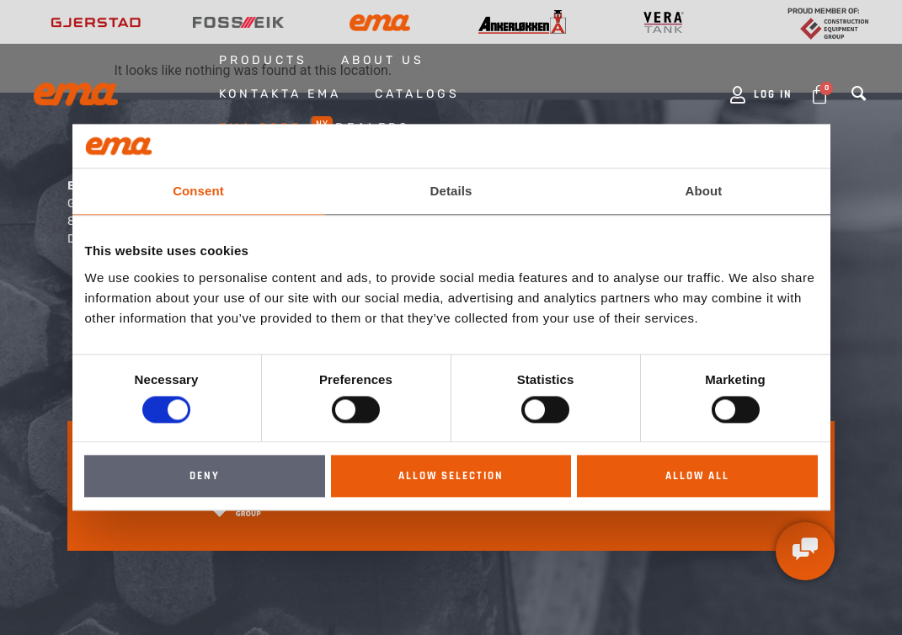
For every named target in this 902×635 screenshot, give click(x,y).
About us (382, 60)
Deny (204, 476)
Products (263, 60)
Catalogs (417, 94)
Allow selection (451, 476)
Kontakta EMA (280, 94)
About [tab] (704, 191)
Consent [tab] (198, 191)
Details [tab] (451, 191)
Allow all (697, 476)
